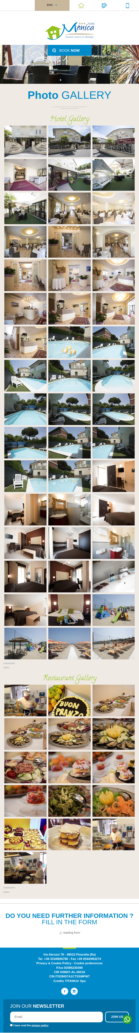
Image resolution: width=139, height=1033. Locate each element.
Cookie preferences (88, 964)
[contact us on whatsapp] (128, 1019)
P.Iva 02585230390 (69, 968)
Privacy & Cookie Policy (53, 964)
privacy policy (39, 1025)
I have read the (30, 1025)
